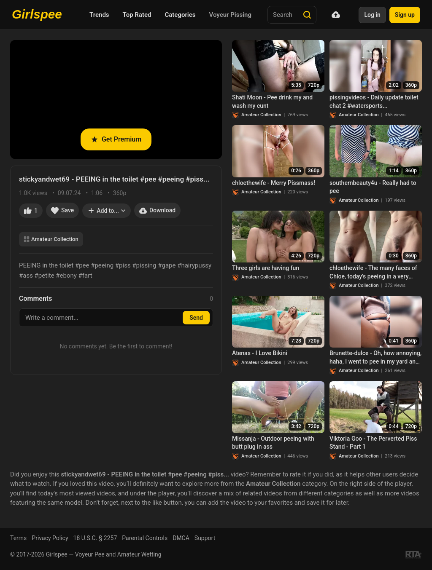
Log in (372, 14)
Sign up (405, 14)
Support (204, 538)
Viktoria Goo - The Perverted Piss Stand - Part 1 (373, 442)
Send (196, 317)
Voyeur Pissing (230, 15)
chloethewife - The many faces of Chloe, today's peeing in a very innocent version (373, 273)
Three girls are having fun (265, 268)
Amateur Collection (51, 239)
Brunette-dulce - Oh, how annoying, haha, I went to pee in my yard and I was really (375, 358)
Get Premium (116, 139)
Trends (99, 15)
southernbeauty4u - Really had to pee (372, 187)
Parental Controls (144, 538)
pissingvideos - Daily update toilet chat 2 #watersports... (373, 101)
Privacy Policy (50, 538)
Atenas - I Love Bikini (259, 353)
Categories (180, 15)
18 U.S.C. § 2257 (95, 538)
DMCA (181, 538)
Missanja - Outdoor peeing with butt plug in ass (273, 442)
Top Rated (137, 15)
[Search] (307, 14)
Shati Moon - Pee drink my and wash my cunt (272, 101)
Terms (18, 538)
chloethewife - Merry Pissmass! (273, 182)
